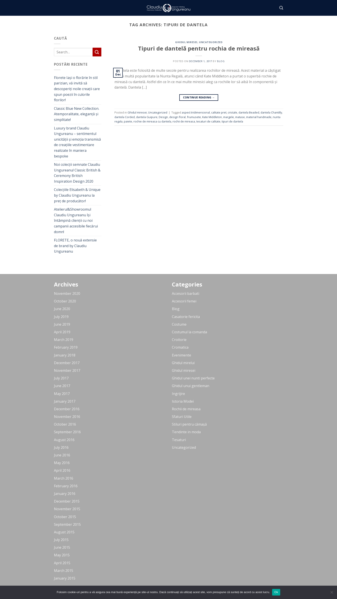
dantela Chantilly (271, 112)
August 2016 (64, 439)
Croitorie (179, 339)
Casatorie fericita (186, 316)
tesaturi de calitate (208, 121)
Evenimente (181, 355)
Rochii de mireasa (186, 409)
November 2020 (67, 293)
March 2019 (63, 339)
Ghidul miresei (186, 42)
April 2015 (62, 563)
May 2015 (62, 555)
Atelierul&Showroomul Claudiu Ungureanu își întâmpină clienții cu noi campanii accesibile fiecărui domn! (76, 220)
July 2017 (61, 378)
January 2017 (64, 401)
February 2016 (66, 486)
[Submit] (97, 52)
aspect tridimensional (196, 112)
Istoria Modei (183, 401)
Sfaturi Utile (182, 416)
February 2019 (66, 347)
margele (228, 117)
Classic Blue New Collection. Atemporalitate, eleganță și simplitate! (76, 114)
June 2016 (62, 455)
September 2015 (67, 524)
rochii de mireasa (184, 121)
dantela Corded (124, 117)
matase (240, 117)
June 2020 (62, 308)
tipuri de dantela (232, 121)
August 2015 (64, 532)
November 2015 (67, 508)
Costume (179, 324)
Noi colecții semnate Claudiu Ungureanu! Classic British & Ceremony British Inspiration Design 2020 (77, 173)
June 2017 (62, 385)
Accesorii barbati (185, 293)
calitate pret (218, 112)
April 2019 (62, 332)
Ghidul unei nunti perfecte (193, 378)
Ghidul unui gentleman (190, 385)
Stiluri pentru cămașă (189, 424)
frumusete (194, 117)
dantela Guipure (146, 117)
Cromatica (180, 347)
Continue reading (199, 97)
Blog (176, 308)
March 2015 (63, 570)
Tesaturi (179, 439)
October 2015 (65, 516)
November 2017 (67, 370)
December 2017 (66, 362)
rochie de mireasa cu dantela (152, 121)
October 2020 (65, 301)
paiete (128, 121)
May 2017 (62, 393)
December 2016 (66, 409)
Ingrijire (178, 393)
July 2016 (61, 447)
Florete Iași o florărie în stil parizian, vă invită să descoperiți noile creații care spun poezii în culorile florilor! (77, 88)
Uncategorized (210, 42)
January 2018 (64, 355)
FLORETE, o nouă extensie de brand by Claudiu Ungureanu (75, 246)
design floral (177, 117)
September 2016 (67, 432)
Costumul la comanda (189, 332)
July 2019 (61, 316)
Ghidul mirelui (183, 362)
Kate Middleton (212, 117)
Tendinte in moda (186, 432)
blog (221, 61)
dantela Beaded (248, 112)
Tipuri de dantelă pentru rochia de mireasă (198, 48)
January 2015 (64, 578)
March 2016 (63, 478)
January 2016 (64, 493)
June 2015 (62, 547)
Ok (276, 592)
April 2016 (62, 470)
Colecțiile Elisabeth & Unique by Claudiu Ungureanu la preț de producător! (77, 195)
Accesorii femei (184, 301)
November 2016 (67, 416)
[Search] (281, 7)
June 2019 (62, 324)
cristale (232, 112)
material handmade (258, 117)
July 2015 (61, 539)
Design (163, 117)
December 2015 (66, 501)
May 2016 (62, 462)
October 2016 (65, 424)
